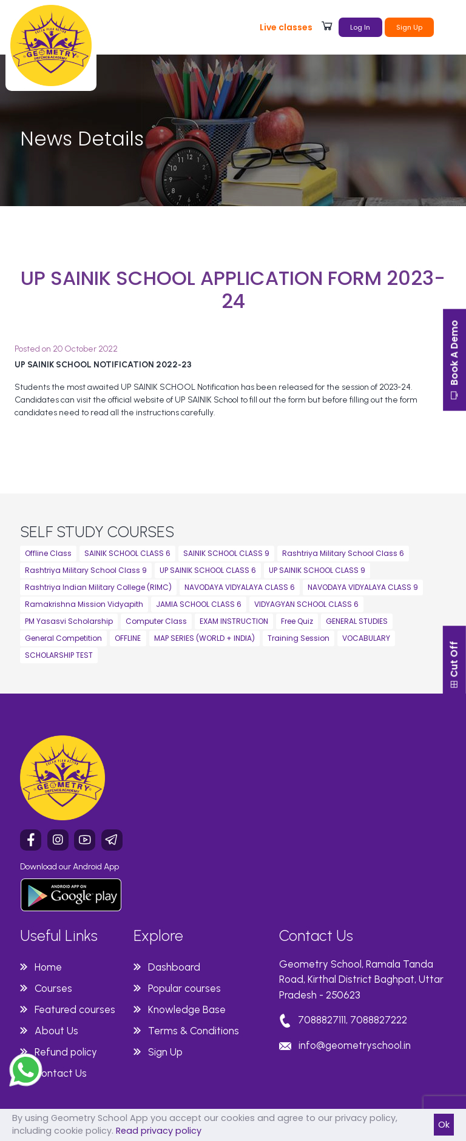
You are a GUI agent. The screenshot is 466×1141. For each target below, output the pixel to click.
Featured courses (75, 1009)
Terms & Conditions (193, 1031)
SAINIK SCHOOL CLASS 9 (226, 553)
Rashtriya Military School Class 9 (86, 570)
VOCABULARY (366, 638)
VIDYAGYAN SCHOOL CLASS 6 (306, 604)
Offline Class (48, 553)
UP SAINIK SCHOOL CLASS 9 (317, 570)
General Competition (63, 638)
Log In (360, 27)
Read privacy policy (158, 1131)
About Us (56, 1031)
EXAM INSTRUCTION (234, 621)
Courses (53, 988)
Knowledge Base (187, 1009)
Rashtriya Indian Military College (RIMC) (98, 587)
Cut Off (454, 691)
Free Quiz (297, 621)
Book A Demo (454, 362)
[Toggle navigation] (448, 26)
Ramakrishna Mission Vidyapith (84, 604)
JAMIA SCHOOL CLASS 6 (198, 604)
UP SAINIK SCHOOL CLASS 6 (208, 570)
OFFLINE (128, 638)
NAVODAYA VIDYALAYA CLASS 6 (239, 587)
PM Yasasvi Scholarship (69, 621)
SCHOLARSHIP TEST (59, 655)
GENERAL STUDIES (357, 621)
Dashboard (174, 967)
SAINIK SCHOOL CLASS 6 (127, 553)
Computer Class (156, 621)
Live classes (286, 27)
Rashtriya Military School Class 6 (343, 553)
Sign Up (409, 27)
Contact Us (61, 1073)
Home (48, 967)
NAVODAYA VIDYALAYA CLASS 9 (363, 587)
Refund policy (66, 1052)
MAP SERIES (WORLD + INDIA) (204, 638)
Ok (444, 1125)
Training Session (298, 638)
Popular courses (184, 988)
